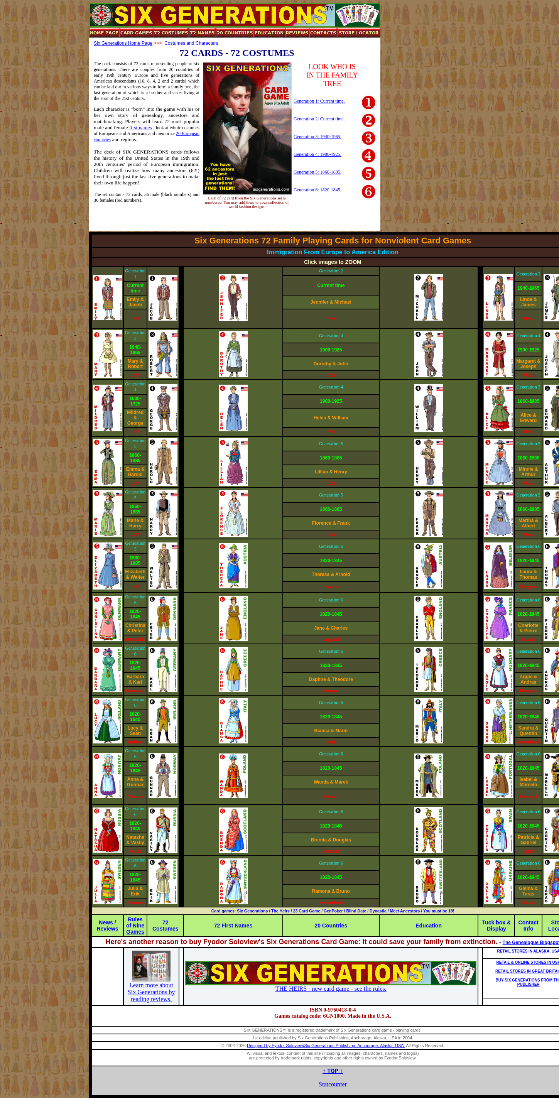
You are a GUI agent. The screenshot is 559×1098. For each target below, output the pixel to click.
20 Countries (330, 925)
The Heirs (280, 911)
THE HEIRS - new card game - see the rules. (331, 988)
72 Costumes (165, 925)
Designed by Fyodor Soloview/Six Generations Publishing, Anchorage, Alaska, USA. (326, 1045)
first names (140, 127)
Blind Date (356, 911)
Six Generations (253, 911)
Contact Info (528, 925)
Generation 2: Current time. (319, 119)
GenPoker (333, 911)
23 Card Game (307, 911)
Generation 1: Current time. (319, 101)
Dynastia (378, 911)
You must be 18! (438, 911)
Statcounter (333, 1084)
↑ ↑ (333, 1071)
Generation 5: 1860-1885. (317, 172)
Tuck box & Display (496, 925)
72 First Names (233, 925)
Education (428, 925)
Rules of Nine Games (135, 925)
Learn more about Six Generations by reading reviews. (151, 992)
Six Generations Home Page (123, 43)
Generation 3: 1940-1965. (317, 136)
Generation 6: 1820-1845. (317, 190)
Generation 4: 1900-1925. (317, 154)
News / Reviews (107, 925)
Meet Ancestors (405, 911)
